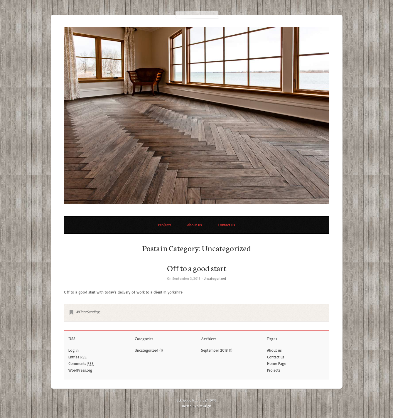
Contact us (226, 225)
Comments (81, 363)
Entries (77, 357)
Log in (73, 350)
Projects (164, 225)
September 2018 (214, 350)
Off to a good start (196, 267)
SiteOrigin (204, 406)
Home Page (276, 363)
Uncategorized (215, 278)
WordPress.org (80, 370)
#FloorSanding (87, 311)
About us (194, 225)
